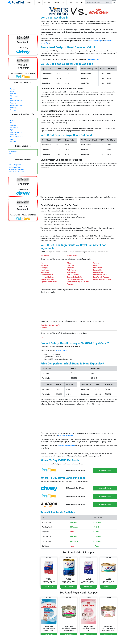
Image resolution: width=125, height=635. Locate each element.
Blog (63, 2)
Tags (70, 2)
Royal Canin (13, 151)
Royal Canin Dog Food (16, 169)
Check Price (49, 587)
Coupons (47, 2)
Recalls (56, 2)
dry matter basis (93, 59)
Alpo (11, 98)
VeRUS (11, 154)
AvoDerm (13, 110)
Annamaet (13, 103)
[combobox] (98, 2)
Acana (12, 91)
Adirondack (14, 96)
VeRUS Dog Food (15, 165)
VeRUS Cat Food (15, 167)
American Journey (16, 101)
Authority (13, 108)
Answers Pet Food (16, 105)
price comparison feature (66, 446)
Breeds (38, 2)
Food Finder (79, 2)
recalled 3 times (61, 351)
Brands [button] (29, 2)
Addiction (13, 94)
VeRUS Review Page (95, 41)
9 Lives (12, 89)
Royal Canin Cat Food (16, 172)
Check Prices (105, 471)
